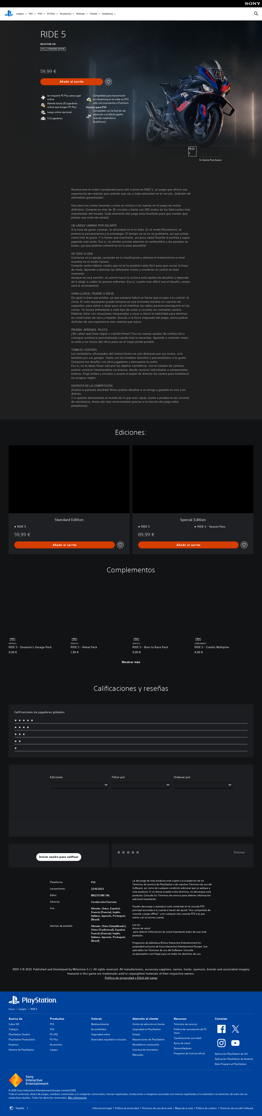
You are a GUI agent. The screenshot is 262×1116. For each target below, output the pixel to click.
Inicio (12, 1009)
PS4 (40, 14)
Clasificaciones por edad (187, 1038)
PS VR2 (54, 1034)
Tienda (93, 14)
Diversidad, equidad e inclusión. (109, 1039)
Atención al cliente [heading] (145, 1019)
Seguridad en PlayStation (146, 1029)
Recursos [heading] (180, 1019)
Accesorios (65, 14)
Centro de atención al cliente (148, 1024)
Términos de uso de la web (157, 1108)
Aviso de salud (182, 1043)
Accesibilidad (98, 1029)
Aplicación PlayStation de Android (234, 1059)
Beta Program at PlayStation (230, 1064)
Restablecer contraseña (145, 1044)
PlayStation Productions (22, 1039)
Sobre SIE (14, 1024)
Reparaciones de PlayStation (148, 1039)
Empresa (13, 1044)
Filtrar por (118, 777)
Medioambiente (100, 1024)
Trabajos (13, 1029)
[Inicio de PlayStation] (9, 13)
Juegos (20, 14)
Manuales (137, 1055)
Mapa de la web (184, 1108)
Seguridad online (100, 1034)
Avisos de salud (141, 928)
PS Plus (51, 14)
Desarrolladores (183, 1048)
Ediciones (56, 777)
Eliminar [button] (239, 852)
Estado (136, 1034)
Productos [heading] (57, 1019)
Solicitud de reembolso (145, 1049)
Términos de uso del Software (236, 1108)
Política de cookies (206, 1108)
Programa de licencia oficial (189, 1053)
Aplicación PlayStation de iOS (231, 1053)
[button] (58, 857)
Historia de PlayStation (21, 1049)
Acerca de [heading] (15, 1019)
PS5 (31, 14)
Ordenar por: (182, 777)
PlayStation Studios (19, 1034)
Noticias (80, 14)
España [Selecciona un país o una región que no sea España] (19, 1108)
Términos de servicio (185, 1024)
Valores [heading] (96, 1019)
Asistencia (107, 14)
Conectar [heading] (221, 1019)
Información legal (102, 1108)
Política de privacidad (127, 1108)
